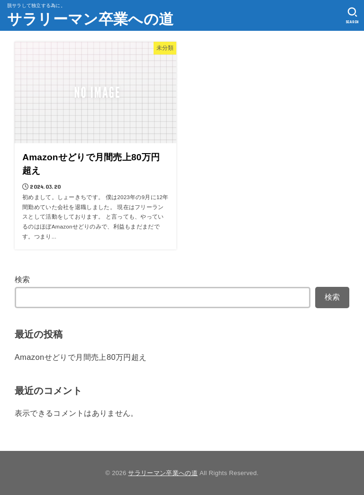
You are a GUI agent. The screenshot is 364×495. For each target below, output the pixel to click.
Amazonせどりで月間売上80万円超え (81, 357)
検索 (22, 279)
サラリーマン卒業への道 (90, 19)
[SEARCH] (352, 15)
